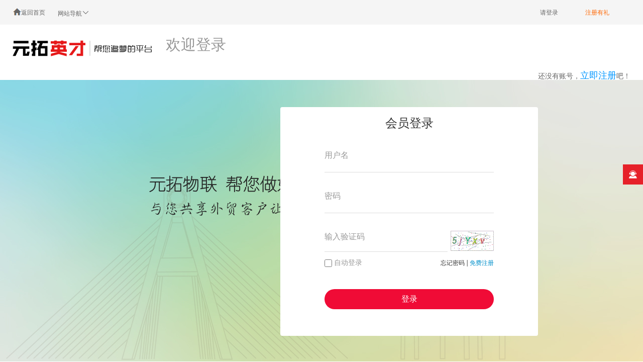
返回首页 (29, 12)
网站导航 (74, 13)
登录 (409, 299)
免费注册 (482, 262)
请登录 (549, 12)
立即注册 (598, 75)
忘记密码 (453, 262)
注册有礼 (597, 12)
